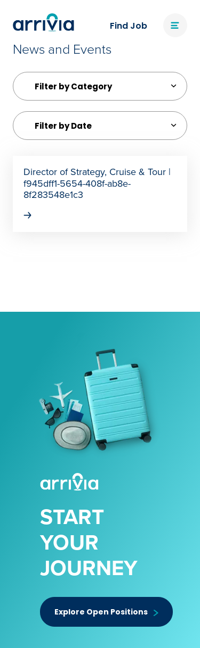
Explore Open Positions (106, 612)
